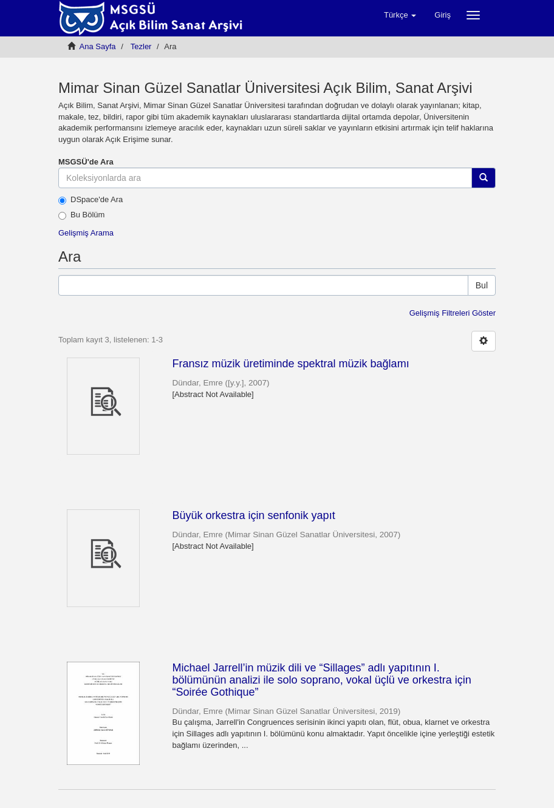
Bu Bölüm (81, 215)
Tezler (141, 46)
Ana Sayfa (98, 46)
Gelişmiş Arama (86, 232)
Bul (482, 285)
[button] (400, 15)
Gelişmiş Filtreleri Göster (452, 312)
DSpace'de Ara (90, 200)
